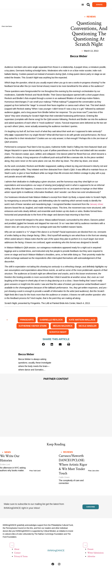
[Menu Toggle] (12, 545)
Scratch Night (57, 332)
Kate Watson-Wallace (82, 320)
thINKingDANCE (56, 550)
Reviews (91, 16)
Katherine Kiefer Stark (33, 326)
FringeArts (27, 320)
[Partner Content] (28, 394)
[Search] (88, 4)
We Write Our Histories (9, 458)
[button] (83, 4)
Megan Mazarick (63, 326)
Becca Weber (26, 354)
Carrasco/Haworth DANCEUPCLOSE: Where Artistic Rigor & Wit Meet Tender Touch (73, 465)
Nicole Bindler (87, 326)
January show (96, 204)
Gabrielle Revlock (51, 320)
